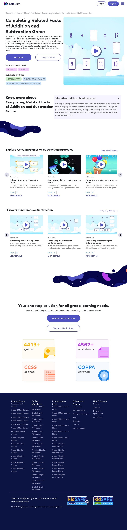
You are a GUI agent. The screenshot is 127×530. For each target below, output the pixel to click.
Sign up (113, 4)
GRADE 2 (23, 69)
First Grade (35, 13)
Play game (18, 57)
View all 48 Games (109, 150)
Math (26, 13)
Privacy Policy (31, 498)
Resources (10, 13)
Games (19, 13)
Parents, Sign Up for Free (63, 318)
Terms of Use (17, 498)
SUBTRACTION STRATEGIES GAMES (23, 83)
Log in (101, 4)
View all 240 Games (108, 211)
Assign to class (48, 57)
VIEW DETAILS (16, 196)
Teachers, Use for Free (63, 328)
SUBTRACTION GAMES (34, 79)
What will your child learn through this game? (87, 98)
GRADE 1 (11, 69)
